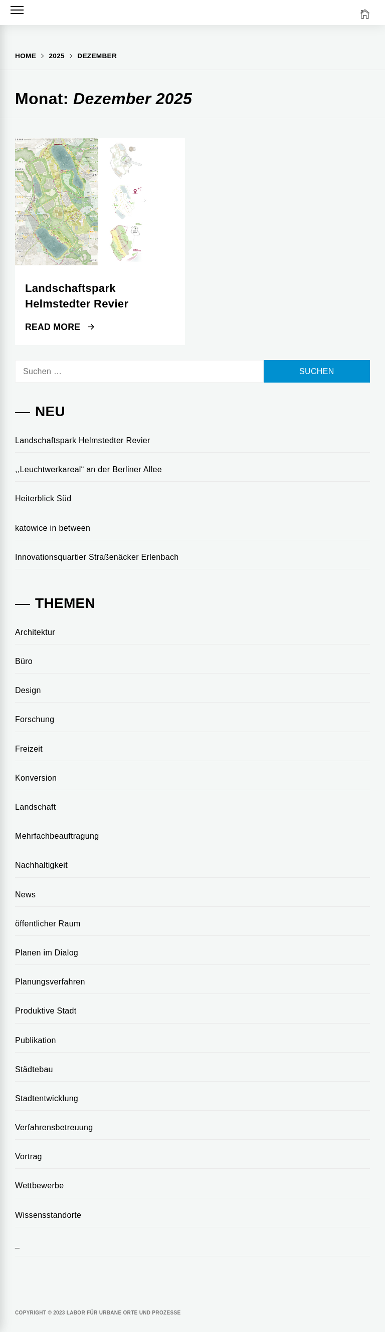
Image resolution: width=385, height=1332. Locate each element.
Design (28, 690)
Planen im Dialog (46, 952)
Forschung (34, 719)
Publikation (35, 1040)
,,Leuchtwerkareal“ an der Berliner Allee (88, 469)
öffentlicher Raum (48, 923)
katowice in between (52, 528)
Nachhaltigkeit (41, 865)
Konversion (36, 778)
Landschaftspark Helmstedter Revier (82, 440)
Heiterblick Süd (43, 498)
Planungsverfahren (50, 981)
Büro (24, 661)
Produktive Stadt (46, 1011)
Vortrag (28, 1156)
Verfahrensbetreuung (54, 1127)
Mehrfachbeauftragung (57, 836)
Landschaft (35, 807)
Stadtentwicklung (46, 1098)
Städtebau (34, 1069)
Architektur (35, 632)
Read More (59, 327)
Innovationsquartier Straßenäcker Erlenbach (97, 557)
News (25, 894)
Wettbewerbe (39, 1185)
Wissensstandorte (48, 1215)
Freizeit (29, 749)
